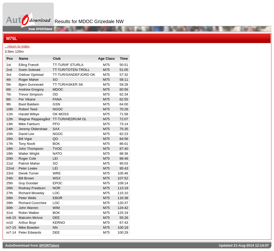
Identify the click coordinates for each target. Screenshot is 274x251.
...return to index (17, 46)
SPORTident (49, 245)
